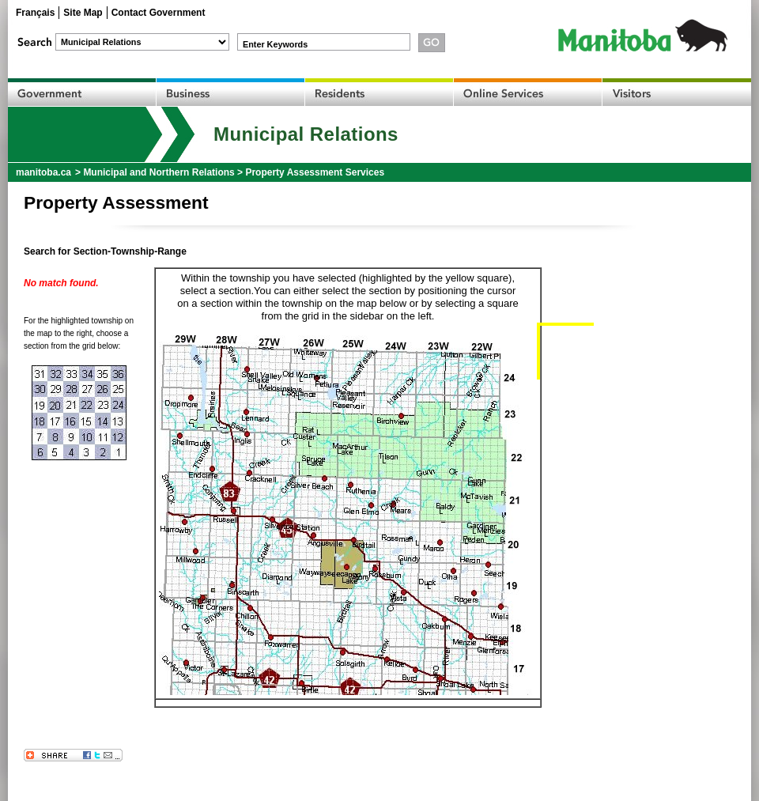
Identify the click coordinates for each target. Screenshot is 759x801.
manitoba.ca (43, 172)
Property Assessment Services (314, 172)
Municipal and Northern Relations (158, 172)
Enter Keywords (275, 44)
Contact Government (158, 12)
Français (35, 12)
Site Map (82, 12)
